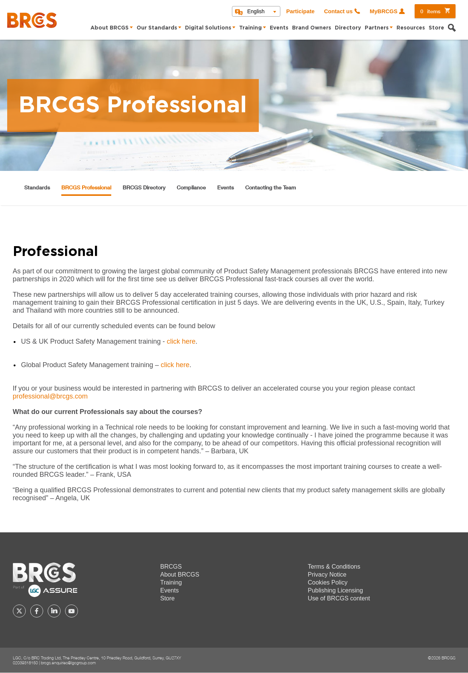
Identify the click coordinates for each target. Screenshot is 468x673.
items (430, 11)
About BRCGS (109, 28)
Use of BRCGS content (339, 598)
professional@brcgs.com (50, 396)
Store (436, 28)
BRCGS (171, 566)
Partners (377, 28)
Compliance (191, 187)
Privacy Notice (327, 574)
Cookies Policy (328, 582)
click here (181, 341)
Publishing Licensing (335, 590)
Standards (37, 187)
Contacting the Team (270, 187)
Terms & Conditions (334, 566)
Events (279, 28)
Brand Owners (311, 28)
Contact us (338, 11)
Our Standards (157, 28)
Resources (410, 28)
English (255, 11)
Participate (300, 11)
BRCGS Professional (86, 187)
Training (250, 28)
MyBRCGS (383, 11)
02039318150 (25, 662)
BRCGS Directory (144, 187)
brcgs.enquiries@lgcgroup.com (68, 662)
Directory (348, 28)
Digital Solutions (208, 28)
